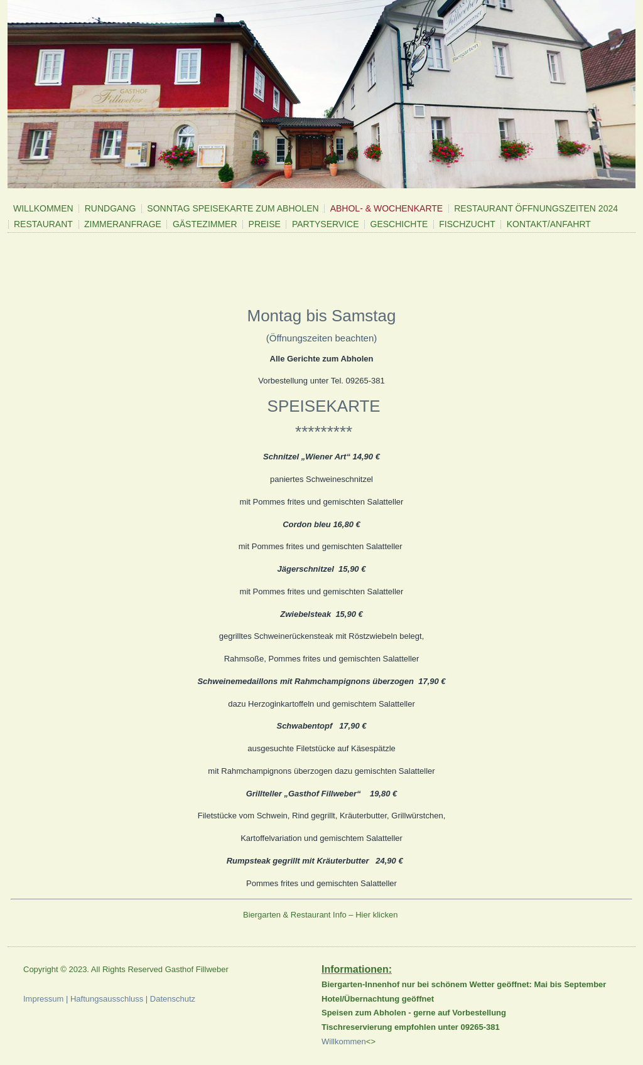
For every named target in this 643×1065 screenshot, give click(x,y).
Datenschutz (172, 998)
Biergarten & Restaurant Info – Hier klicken (321, 914)
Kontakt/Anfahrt (549, 224)
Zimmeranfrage (122, 224)
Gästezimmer (205, 224)
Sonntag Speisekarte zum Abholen (232, 208)
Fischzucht (467, 224)
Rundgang (110, 208)
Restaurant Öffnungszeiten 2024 (536, 208)
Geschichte (399, 224)
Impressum (43, 998)
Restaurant (43, 224)
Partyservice (325, 224)
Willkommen (43, 208)
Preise (265, 224)
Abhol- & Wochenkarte (386, 208)
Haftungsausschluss (106, 998)
